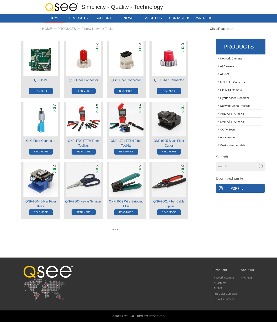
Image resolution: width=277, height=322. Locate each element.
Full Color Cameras (232, 82)
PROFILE (246, 277)
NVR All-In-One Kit (232, 121)
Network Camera (231, 58)
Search (222, 157)
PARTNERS (204, 18)
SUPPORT (105, 18)
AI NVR (225, 74)
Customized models (232, 145)
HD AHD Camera (231, 90)
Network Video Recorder (235, 105)
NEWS (130, 18)
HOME (55, 18)
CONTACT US (179, 18)
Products (220, 270)
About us (247, 270)
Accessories (228, 137)
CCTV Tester (228, 129)
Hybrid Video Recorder (234, 98)
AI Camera (227, 66)
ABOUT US (154, 18)
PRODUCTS (79, 18)
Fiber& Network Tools (97, 29)
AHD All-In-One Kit (232, 113)
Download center (230, 178)
